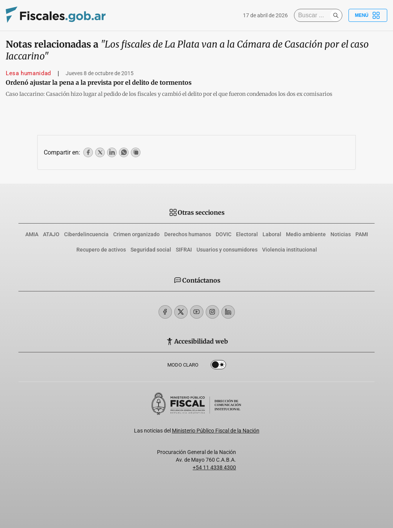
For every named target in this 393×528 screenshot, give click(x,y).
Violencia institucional (289, 250)
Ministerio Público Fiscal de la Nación (215, 431)
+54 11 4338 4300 (214, 467)
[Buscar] (313, 15)
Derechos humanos (187, 234)
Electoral (247, 234)
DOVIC (223, 234)
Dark (218, 366)
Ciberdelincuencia (86, 234)
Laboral (272, 234)
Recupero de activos (101, 250)
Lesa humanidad (28, 73)
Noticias (340, 234)
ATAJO (51, 234)
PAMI (361, 234)
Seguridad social (150, 250)
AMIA (31, 234)
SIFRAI (184, 250)
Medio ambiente (306, 234)
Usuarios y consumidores (227, 250)
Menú (368, 15)
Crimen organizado (136, 234)
